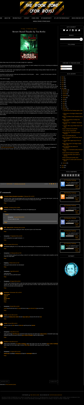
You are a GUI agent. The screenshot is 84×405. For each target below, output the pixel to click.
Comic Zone (35, 18)
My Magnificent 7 (46, 18)
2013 (62, 84)
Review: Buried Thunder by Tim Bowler (70, 152)
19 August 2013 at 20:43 (15, 281)
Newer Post (4, 381)
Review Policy (17, 18)
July (64, 99)
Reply (5, 203)
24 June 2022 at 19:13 (12, 323)
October (64, 93)
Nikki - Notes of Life (8, 227)
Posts (63, 66)
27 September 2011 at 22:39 (16, 236)
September (65, 95)
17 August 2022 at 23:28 (15, 351)
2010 (62, 165)
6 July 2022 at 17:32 (14, 331)
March (64, 107)
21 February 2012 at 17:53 (15, 253)
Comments (64, 68)
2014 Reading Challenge (70, 218)
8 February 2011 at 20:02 (28, 196)
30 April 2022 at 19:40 (14, 306)
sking (5, 244)
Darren (67, 182)
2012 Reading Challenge (70, 243)
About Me (7, 18)
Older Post (53, 381)
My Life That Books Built (61, 18)
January (64, 163)
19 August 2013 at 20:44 (19, 217)
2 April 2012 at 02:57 (14, 271)
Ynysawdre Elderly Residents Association (13, 196)
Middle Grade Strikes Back (41, 21)
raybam (5, 314)
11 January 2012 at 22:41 (12, 244)
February (65, 108)
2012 (62, 86)
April (64, 105)
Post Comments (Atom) (11, 384)
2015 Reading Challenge (70, 205)
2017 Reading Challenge (70, 180)
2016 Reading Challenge (70, 192)
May (64, 103)
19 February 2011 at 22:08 (19, 227)
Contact (26, 18)
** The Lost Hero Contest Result (69, 130)
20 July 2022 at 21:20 (13, 341)
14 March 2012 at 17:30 (14, 262)
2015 (62, 80)
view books (77, 188)
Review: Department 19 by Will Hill (69, 128)
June (64, 101)
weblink (5, 308)
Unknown (6, 207)
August (64, 97)
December (65, 90)
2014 (62, 82)
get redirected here (32, 308)
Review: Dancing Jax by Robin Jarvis (70, 157)
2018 (62, 77)
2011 (62, 88)
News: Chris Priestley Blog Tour (69, 135)
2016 (62, 79)
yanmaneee (6, 292)
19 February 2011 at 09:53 (14, 207)
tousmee (6, 341)
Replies (7, 214)
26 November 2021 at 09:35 (16, 292)
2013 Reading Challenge (70, 230)
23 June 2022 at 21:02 (12, 314)
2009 (62, 167)
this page (19, 308)
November (65, 91)
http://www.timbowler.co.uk (7, 147)
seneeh (5, 323)
